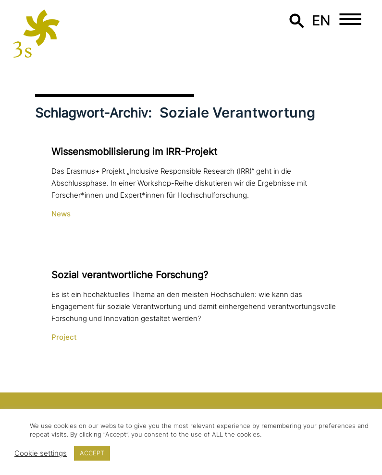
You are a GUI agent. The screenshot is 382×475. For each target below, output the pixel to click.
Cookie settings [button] (40, 453)
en (321, 20)
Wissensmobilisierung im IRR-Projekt (134, 151)
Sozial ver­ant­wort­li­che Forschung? (129, 275)
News (61, 214)
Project (64, 337)
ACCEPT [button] (92, 453)
